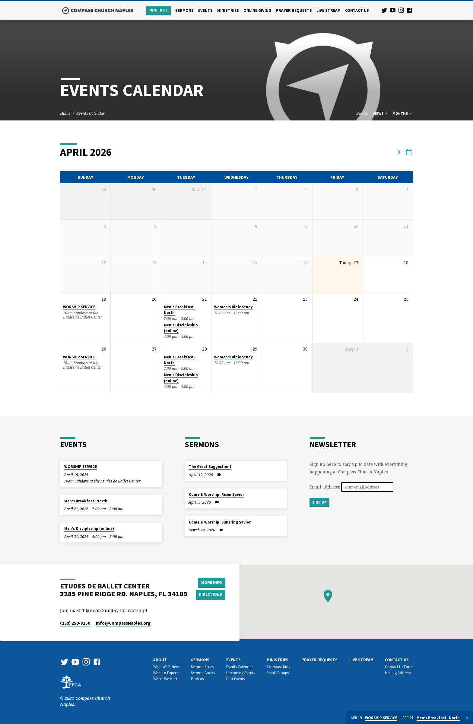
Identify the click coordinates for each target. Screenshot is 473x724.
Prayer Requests (294, 10)
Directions (211, 594)
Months (402, 113)
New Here (158, 10)
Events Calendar (90, 113)
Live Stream (328, 10)
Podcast (198, 678)
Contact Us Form (399, 666)
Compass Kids (278, 666)
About (160, 659)
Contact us (357, 10)
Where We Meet (165, 678)
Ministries (228, 10)
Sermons (184, 10)
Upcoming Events (240, 672)
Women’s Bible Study (233, 306)
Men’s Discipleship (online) (89, 528)
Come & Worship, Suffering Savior (220, 522)
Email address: (325, 487)
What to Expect (165, 672)
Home (65, 113)
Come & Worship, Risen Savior (216, 494)
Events (205, 10)
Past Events (235, 678)
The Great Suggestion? (210, 466)
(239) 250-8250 (75, 623)
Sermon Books (203, 672)
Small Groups (278, 672)
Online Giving (257, 10)
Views (381, 113)
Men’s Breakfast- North (85, 501)
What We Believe (166, 666)
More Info (211, 582)
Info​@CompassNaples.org (123, 623)
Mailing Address (398, 672)
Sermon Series (202, 666)
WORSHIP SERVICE (79, 306)
